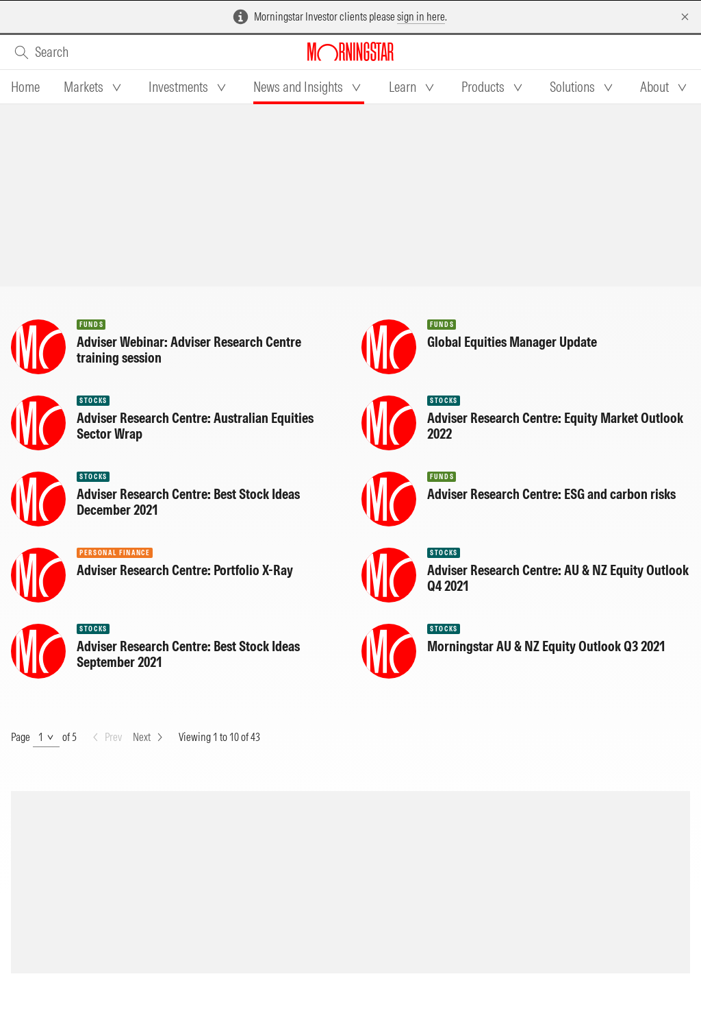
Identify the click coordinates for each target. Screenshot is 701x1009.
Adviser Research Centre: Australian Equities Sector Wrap (195, 425)
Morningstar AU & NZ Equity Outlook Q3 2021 (546, 646)
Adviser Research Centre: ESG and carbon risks (551, 493)
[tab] (25, 87)
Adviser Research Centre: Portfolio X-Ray (185, 570)
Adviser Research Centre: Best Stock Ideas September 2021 (188, 653)
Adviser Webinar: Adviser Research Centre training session (189, 349)
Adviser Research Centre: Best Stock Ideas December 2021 (188, 501)
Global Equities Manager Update (512, 341)
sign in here (421, 16)
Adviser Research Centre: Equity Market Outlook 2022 (555, 425)
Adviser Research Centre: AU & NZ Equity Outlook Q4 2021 (558, 577)
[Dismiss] (685, 17)
